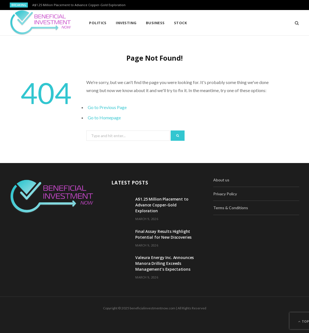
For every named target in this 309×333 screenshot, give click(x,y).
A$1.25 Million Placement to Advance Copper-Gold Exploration (79, 5)
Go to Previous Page (107, 107)
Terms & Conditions (230, 207)
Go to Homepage (104, 117)
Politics (98, 22)
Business (155, 22)
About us (221, 179)
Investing (126, 22)
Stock (180, 22)
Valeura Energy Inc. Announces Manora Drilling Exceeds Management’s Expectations (164, 263)
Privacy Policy (225, 193)
